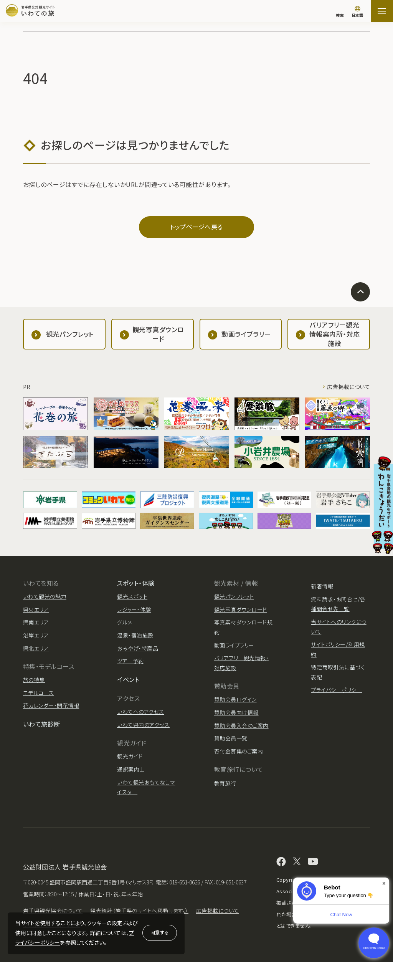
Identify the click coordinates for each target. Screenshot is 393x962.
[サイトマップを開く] (382, 11)
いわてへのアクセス (140, 711)
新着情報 (322, 586)
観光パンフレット (234, 596)
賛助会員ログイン (235, 699)
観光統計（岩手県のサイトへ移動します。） (139, 910)
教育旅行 (225, 783)
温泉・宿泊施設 (135, 635)
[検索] (339, 11)
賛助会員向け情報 (236, 712)
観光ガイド (129, 756)
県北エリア (36, 648)
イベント (128, 679)
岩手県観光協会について (53, 910)
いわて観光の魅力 (44, 596)
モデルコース (38, 693)
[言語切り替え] (357, 12)
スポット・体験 (135, 583)
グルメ (124, 622)
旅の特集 (34, 680)
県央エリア (36, 609)
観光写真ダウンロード (240, 609)
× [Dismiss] (384, 883)
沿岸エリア (36, 635)
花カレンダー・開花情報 (51, 705)
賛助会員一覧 (231, 738)
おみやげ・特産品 (137, 648)
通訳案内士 (131, 769)
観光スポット (132, 596)
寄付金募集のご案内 (238, 751)
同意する (159, 932)
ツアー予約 (130, 661)
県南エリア (36, 622)
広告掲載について (348, 387)
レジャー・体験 (134, 609)
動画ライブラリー (234, 645)
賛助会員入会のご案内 (241, 725)
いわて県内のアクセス (143, 725)
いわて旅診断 (41, 724)
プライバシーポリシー (336, 690)
